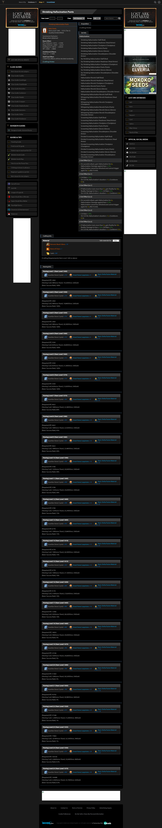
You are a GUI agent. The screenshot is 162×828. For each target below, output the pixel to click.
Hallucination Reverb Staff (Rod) (92, 78)
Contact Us (64, 808)
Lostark (4, 2)
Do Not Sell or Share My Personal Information (89, 814)
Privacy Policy (91, 808)
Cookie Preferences (64, 814)
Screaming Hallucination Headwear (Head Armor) (98, 120)
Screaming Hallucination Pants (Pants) (94, 126)
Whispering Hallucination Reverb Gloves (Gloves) (98, 110)
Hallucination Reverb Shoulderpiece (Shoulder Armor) (100, 91)
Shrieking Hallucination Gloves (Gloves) (95, 51)
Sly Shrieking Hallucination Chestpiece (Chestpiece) (99, 64)
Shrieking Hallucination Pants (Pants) (94, 48)
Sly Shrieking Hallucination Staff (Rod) (94, 59)
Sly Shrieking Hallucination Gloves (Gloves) (96, 70)
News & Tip (22, 2)
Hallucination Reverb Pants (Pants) (93, 86)
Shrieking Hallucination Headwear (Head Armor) (98, 43)
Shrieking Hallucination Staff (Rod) (93, 40)
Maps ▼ (41, 2)
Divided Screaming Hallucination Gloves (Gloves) (98, 152)
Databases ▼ (32, 2)
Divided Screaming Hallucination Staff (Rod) (96, 136)
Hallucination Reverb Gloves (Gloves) (94, 89)
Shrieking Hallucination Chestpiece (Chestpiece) (98, 45)
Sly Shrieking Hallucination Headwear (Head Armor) (99, 61)
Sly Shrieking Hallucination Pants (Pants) (95, 67)
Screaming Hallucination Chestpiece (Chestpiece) (98, 123)
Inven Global (11, 2)
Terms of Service (77, 808)
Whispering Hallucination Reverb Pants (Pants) (97, 107)
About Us (53, 808)
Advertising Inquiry (105, 808)
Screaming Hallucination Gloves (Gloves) (95, 129)
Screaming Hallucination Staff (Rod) (93, 117)
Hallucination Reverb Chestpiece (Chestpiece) (97, 83)
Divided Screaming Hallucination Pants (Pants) (97, 149)
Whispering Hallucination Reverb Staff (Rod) (96, 94)
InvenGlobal (51, 2)
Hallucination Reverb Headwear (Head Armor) (97, 80)
